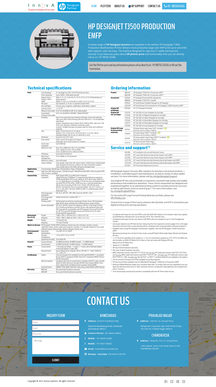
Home (94, 6)
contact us (154, 6)
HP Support (136, 6)
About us (119, 6)
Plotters (106, 6)
